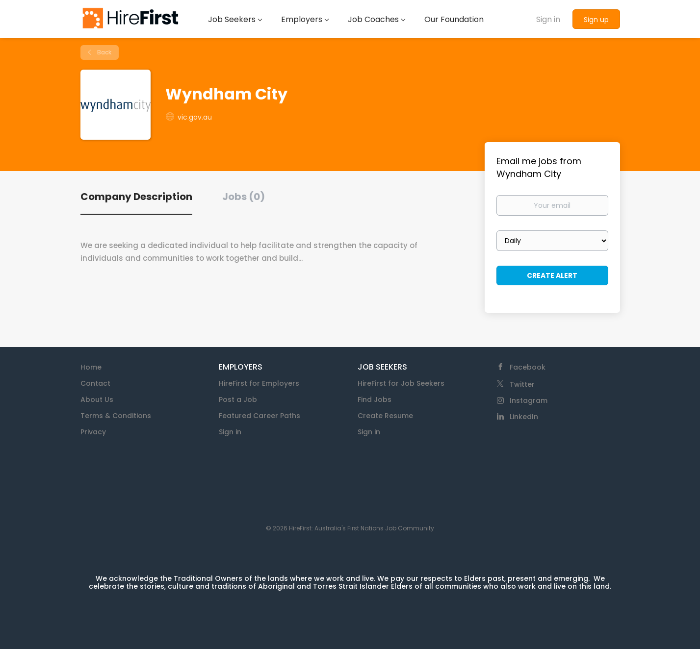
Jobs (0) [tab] (243, 196)
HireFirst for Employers (259, 383)
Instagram (528, 400)
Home (91, 367)
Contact (95, 383)
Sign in (548, 19)
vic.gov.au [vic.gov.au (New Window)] (195, 117)
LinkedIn (524, 417)
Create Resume (385, 416)
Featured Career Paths (259, 416)
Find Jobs (374, 399)
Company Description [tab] (136, 196)
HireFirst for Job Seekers (401, 383)
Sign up (596, 20)
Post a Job (238, 399)
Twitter (522, 384)
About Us (96, 399)
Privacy (93, 432)
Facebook (527, 367)
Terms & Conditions (115, 416)
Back (103, 52)
